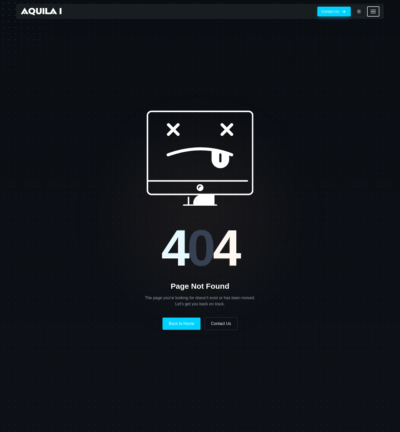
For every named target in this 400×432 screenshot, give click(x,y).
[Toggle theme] (359, 11)
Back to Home (181, 323)
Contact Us (221, 323)
